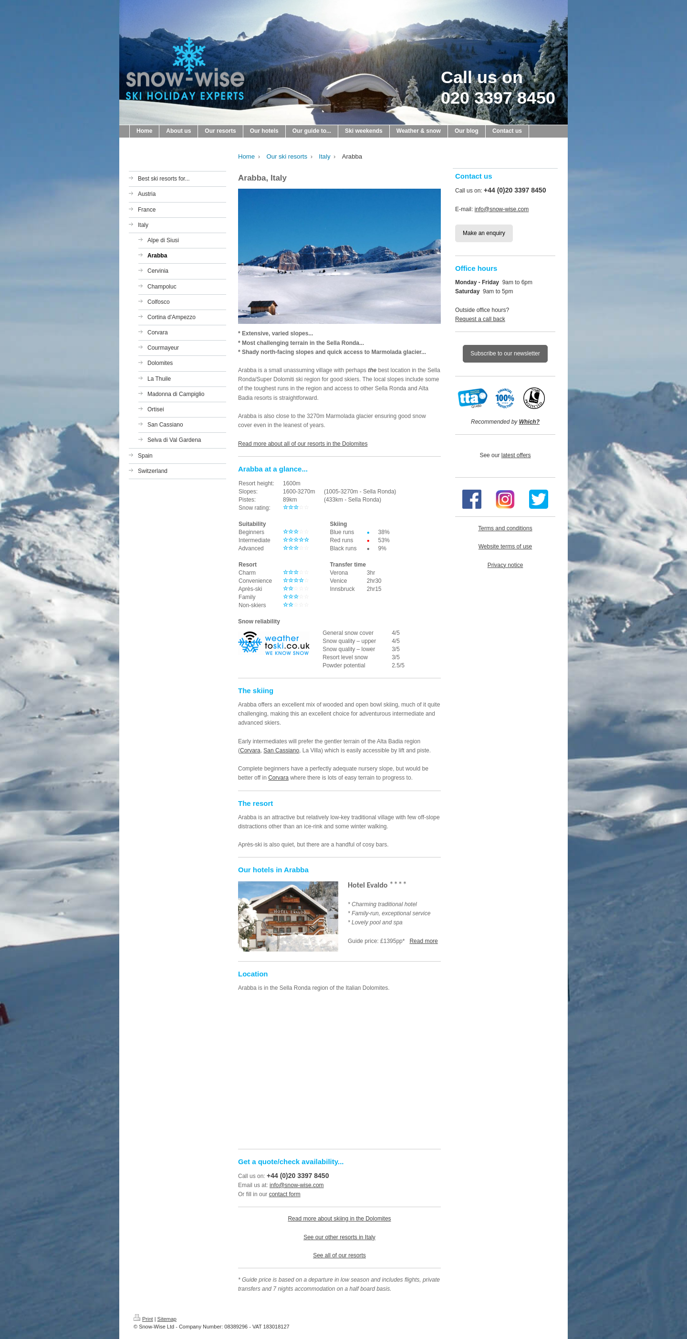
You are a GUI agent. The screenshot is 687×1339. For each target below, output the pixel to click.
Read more (423, 941)
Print (143, 1319)
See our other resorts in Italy (339, 1237)
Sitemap (167, 1319)
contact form (285, 1194)
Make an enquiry (484, 233)
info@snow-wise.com (297, 1185)
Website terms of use (505, 546)
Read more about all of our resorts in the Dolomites (302, 443)
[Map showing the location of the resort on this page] (339, 1069)
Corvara (250, 750)
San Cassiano (281, 750)
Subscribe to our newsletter (505, 353)
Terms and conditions (505, 528)
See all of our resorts (339, 1255)
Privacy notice (505, 565)
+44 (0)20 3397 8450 (298, 1175)
